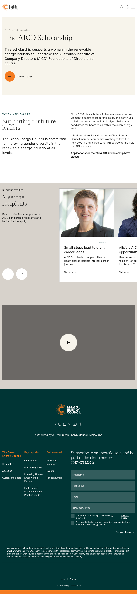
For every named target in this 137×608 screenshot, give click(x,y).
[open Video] (68, 342)
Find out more (70, 273)
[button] (8, 274)
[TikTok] (80, 424)
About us (7, 470)
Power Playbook (33, 467)
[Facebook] (55, 424)
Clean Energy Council (67, 585)
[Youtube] (75, 424)
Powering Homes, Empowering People (33, 478)
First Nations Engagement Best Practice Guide (33, 491)
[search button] (121, 6)
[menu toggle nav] (133, 7)
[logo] (10, 6)
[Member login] (127, 6)
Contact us (8, 464)
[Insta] (59, 424)
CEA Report (30, 460)
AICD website (84, 146)
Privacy (73, 579)
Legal (63, 579)
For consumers (54, 477)
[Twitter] (69, 424)
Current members (11, 477)
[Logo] (68, 409)
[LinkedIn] (64, 424)
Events (50, 470)
